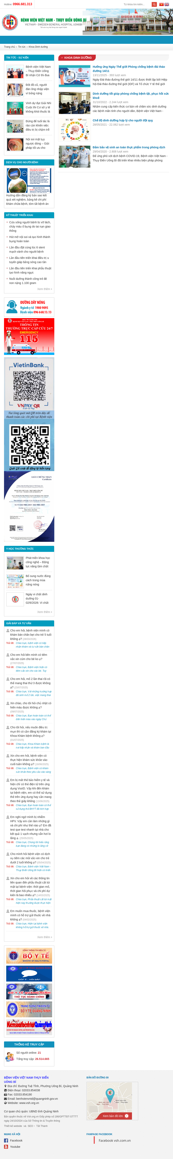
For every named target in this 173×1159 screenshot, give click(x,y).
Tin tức (22, 47)
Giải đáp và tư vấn (18, 623)
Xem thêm (43, 289)
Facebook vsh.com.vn (115, 1140)
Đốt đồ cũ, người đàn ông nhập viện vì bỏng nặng (37, 89)
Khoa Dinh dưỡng (38, 47)
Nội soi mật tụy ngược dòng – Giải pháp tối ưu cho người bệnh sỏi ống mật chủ (38, 148)
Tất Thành (41, 1126)
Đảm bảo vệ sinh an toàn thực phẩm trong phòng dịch (129, 147)
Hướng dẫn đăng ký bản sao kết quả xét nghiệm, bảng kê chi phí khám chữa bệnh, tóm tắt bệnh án (27, 199)
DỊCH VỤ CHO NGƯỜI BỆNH (22, 162)
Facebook (16, 1140)
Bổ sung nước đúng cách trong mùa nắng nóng (38, 580)
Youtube (15, 1146)
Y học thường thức (19, 548)
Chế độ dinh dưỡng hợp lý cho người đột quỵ (123, 120)
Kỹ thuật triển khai (19, 215)
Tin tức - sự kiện (17, 57)
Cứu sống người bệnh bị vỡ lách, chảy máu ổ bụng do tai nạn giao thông (30, 226)
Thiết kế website (13, 1126)
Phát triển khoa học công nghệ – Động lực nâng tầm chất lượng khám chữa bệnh (38, 566)
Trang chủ (9, 47)
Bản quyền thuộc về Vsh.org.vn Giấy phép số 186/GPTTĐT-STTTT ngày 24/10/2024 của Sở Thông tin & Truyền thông (43, 1118)
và (24, 1126)
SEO (29, 1126)
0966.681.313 (23, 4)
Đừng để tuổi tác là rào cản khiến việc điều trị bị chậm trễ (37, 125)
